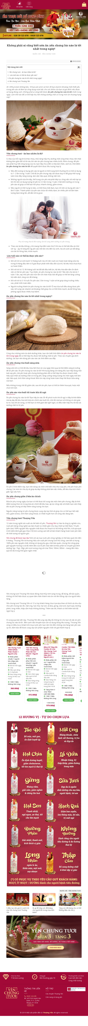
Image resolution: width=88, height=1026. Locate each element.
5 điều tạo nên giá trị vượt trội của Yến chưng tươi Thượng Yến (17, 910)
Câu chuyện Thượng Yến (54, 994)
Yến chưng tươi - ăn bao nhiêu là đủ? (22, 72)
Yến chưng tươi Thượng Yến (19, 81)
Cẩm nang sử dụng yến (54, 997)
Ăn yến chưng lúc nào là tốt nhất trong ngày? (25, 78)
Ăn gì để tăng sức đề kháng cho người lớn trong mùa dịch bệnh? (43, 910)
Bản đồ (30, 1005)
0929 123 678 (30, 996)
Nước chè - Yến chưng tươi (44, 54)
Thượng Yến (9, 6)
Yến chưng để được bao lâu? (18, 538)
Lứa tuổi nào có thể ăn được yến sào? (23, 75)
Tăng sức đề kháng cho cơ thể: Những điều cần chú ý (70, 909)
